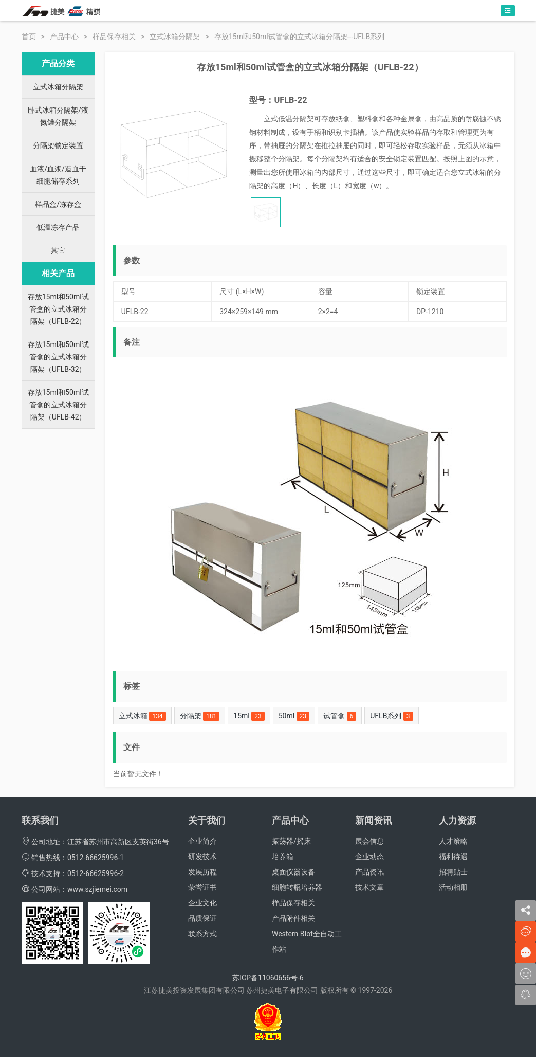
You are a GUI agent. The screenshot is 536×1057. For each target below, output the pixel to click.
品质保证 (202, 918)
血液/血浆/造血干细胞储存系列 (58, 175)
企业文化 (202, 903)
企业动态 (369, 856)
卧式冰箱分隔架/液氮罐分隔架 (58, 116)
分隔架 (200, 716)
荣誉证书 (202, 887)
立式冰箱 (142, 716)
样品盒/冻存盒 (58, 204)
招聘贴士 (453, 872)
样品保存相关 (114, 36)
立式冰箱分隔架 (175, 36)
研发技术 (202, 856)
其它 (58, 250)
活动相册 (453, 887)
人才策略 (453, 841)
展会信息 (369, 841)
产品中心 (64, 36)
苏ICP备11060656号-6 (267, 978)
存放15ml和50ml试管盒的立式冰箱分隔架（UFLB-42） (58, 404)
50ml (294, 716)
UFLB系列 (391, 716)
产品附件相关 (293, 918)
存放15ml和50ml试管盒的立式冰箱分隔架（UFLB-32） (58, 356)
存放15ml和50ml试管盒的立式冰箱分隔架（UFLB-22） (58, 309)
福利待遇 (453, 856)
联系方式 (202, 934)
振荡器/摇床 (291, 841)
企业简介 (202, 841)
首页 (29, 36)
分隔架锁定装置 (58, 145)
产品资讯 (369, 872)
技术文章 (369, 887)
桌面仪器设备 (293, 872)
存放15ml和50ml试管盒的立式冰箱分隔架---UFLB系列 (299, 36)
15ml (248, 716)
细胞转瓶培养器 (297, 887)
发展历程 (202, 872)
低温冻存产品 (58, 227)
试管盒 (339, 716)
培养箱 (282, 856)
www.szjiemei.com (97, 889)
